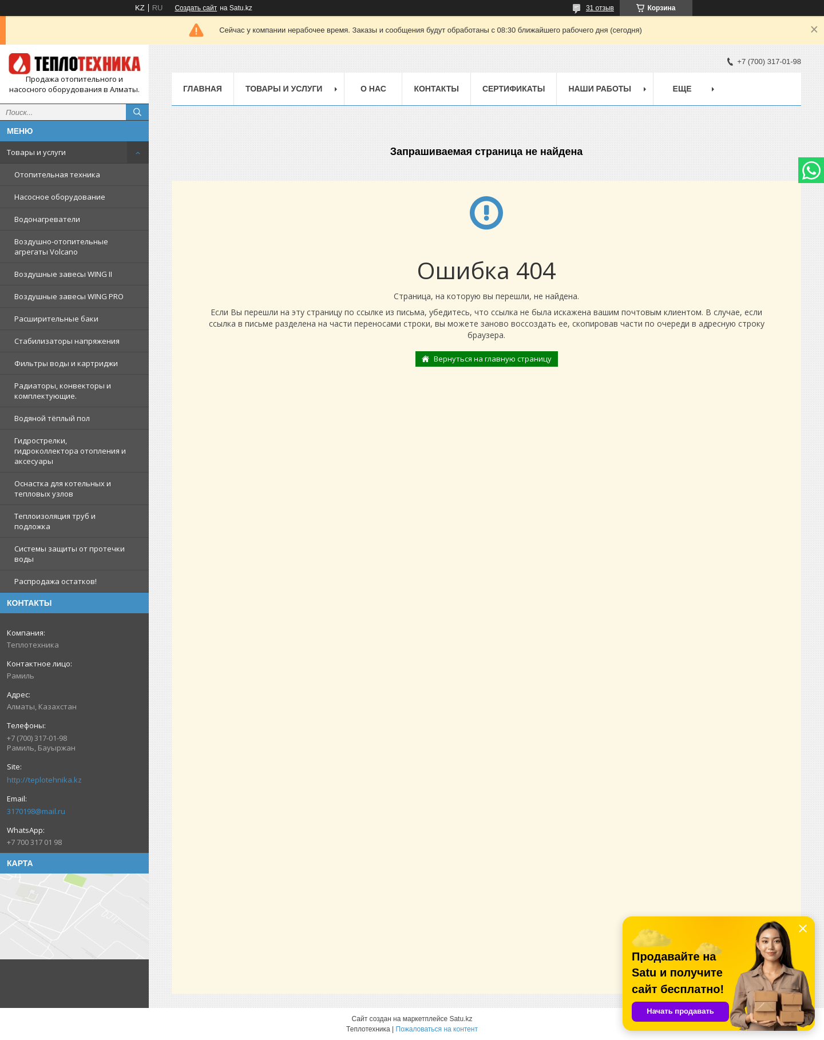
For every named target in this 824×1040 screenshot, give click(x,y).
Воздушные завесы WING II (63, 274)
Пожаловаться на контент (437, 1029)
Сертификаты (513, 88)
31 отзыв (600, 8)
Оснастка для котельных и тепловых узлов (62, 488)
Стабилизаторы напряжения (67, 341)
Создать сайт (196, 8)
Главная (202, 88)
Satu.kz (460, 1019)
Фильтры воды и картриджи (66, 363)
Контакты (436, 88)
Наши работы (599, 88)
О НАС (373, 88)
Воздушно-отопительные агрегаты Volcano (61, 246)
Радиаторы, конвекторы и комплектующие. (62, 390)
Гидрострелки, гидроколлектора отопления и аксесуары (70, 450)
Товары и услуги (36, 152)
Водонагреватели (47, 219)
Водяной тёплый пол (52, 418)
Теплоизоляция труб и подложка (55, 521)
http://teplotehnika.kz (44, 780)
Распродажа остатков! (55, 581)
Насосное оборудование (59, 197)
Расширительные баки (56, 318)
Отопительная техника (57, 174)
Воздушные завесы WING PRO (69, 296)
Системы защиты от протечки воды (69, 553)
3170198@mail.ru (36, 811)
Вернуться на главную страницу (493, 359)
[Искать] (137, 112)
